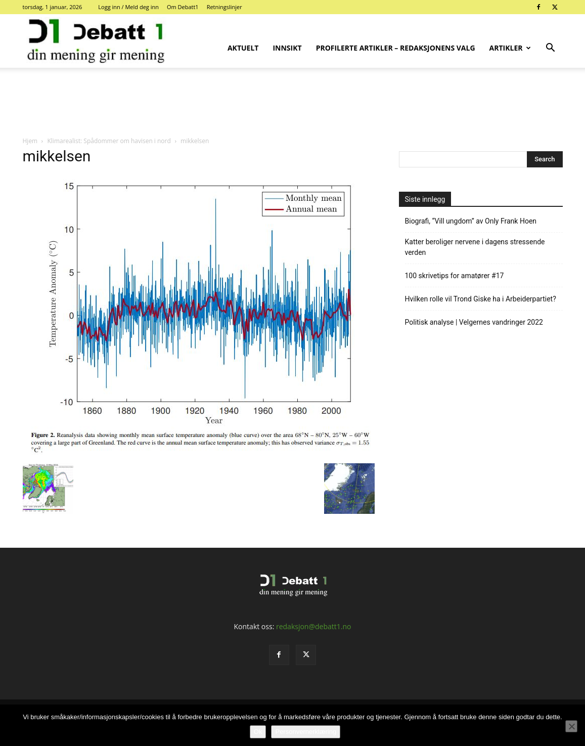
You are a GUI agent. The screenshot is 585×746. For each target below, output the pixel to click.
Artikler (510, 48)
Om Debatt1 (183, 7)
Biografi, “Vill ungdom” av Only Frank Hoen (471, 221)
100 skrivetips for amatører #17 (454, 276)
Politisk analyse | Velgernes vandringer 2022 (474, 322)
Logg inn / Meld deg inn (128, 7)
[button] (550, 49)
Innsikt (287, 48)
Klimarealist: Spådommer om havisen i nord (108, 141)
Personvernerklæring (305, 731)
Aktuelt (243, 48)
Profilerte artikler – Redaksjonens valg (395, 48)
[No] (571, 726)
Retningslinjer (224, 7)
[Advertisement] (293, 102)
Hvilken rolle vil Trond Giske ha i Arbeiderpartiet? (480, 299)
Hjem (30, 141)
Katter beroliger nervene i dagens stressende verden (475, 247)
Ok (258, 731)
